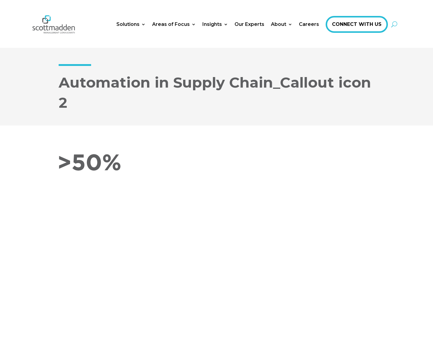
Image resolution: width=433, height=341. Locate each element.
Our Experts (249, 24)
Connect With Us (357, 24)
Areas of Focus (171, 24)
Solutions (128, 24)
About (278, 24)
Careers (309, 24)
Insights (212, 24)
